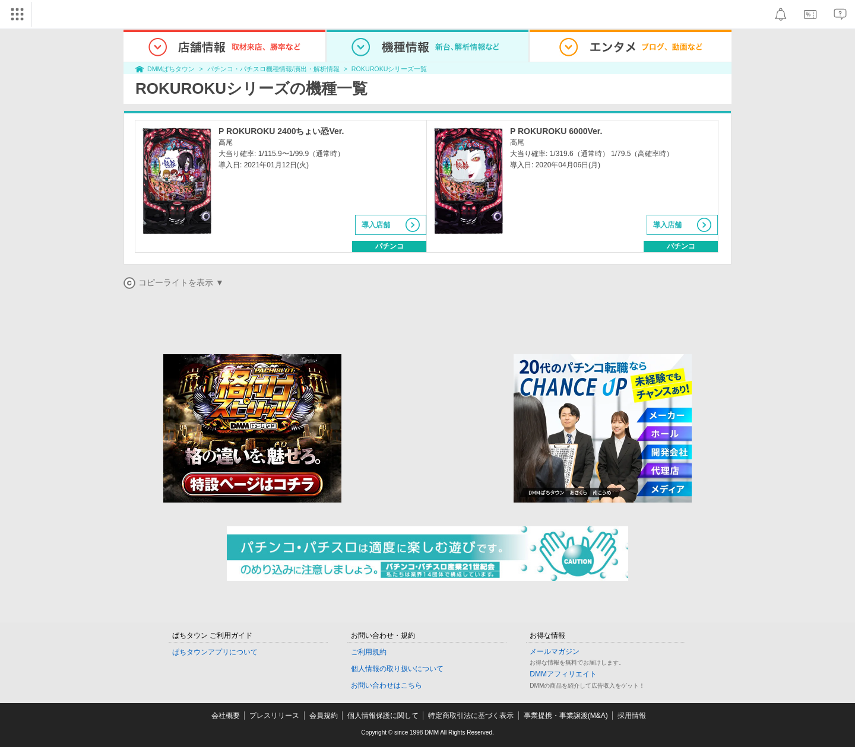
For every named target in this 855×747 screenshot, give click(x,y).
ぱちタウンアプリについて (215, 652)
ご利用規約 (369, 652)
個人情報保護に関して (383, 715)
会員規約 (323, 715)
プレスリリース (274, 715)
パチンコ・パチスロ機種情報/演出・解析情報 (273, 68)
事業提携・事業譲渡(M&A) (566, 715)
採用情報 (632, 715)
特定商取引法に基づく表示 (471, 715)
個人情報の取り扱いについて (397, 669)
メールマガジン (555, 651)
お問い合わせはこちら (386, 685)
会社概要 (225, 715)
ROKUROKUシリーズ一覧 (390, 68)
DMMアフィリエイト (563, 674)
